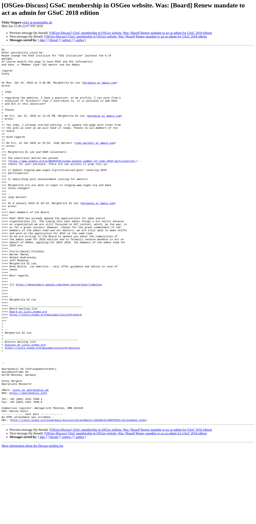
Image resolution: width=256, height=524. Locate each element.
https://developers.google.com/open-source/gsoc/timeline (59, 332)
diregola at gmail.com (99, 90)
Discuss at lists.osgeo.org (25, 404)
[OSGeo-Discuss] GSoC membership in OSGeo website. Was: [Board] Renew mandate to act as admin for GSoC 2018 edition (130, 33)
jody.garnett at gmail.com (94, 162)
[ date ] (42, 40)
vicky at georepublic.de (37, 22)
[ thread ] (54, 40)
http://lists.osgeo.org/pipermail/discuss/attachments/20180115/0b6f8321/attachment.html (78, 494)
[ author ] (80, 40)
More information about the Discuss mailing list (32, 520)
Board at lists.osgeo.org (28, 364)
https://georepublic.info (28, 462)
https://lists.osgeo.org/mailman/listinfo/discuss (42, 408)
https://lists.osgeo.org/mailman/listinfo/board (45, 368)
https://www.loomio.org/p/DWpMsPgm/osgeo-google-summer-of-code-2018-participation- (72, 184)
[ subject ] (66, 40)
